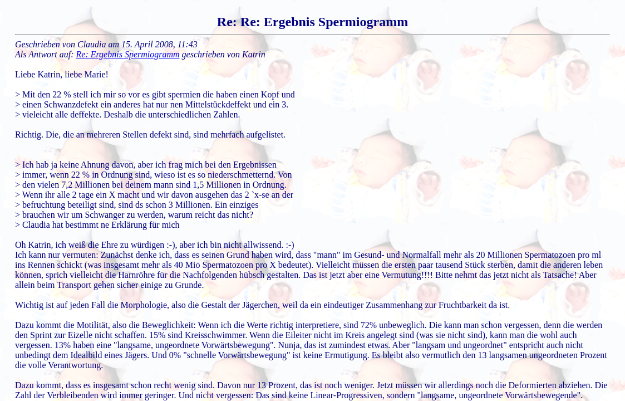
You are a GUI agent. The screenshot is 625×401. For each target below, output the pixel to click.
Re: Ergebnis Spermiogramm (128, 54)
